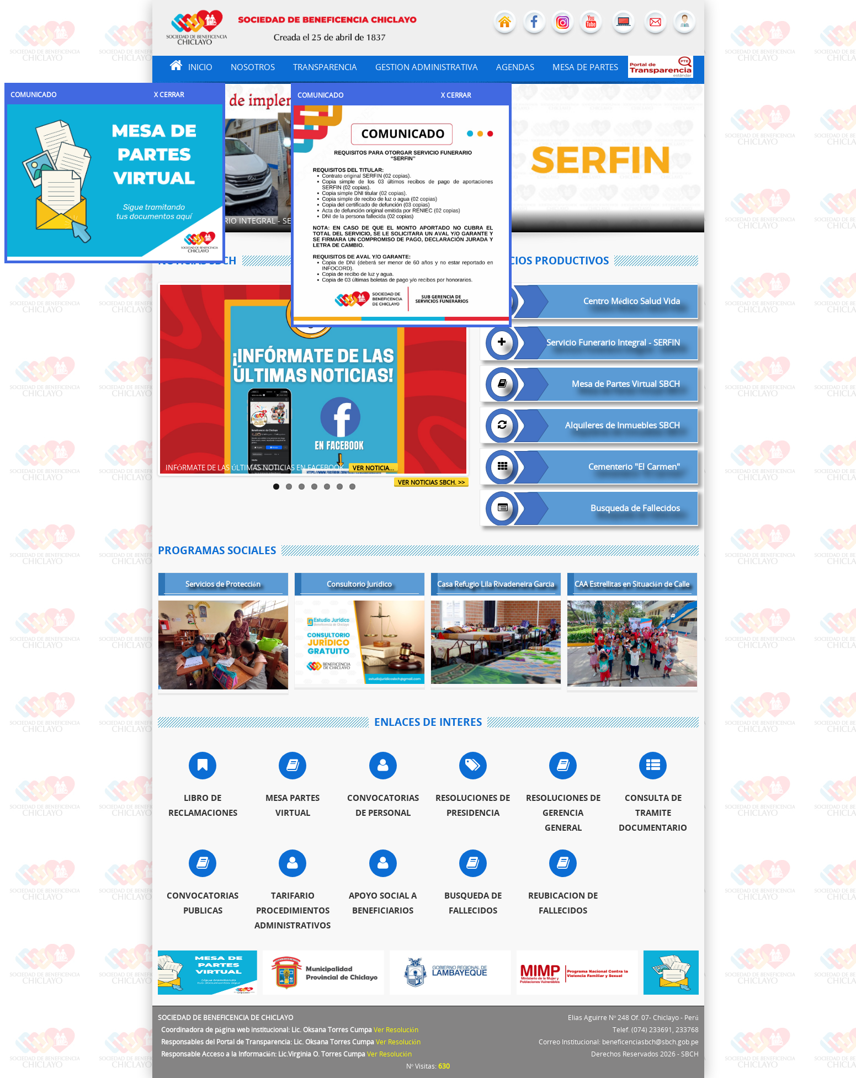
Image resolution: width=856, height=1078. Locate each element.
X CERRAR (169, 94)
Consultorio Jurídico (359, 585)
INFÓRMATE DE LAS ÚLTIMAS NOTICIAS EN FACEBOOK (257, 467)
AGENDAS (515, 66)
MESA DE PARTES (585, 66)
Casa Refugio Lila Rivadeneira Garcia (495, 585)
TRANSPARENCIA (325, 66)
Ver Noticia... (373, 468)
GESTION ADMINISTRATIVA (426, 66)
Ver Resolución (396, 1029)
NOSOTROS (253, 66)
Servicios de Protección (222, 585)
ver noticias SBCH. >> (431, 482)
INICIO (185, 65)
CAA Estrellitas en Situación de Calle (632, 585)
